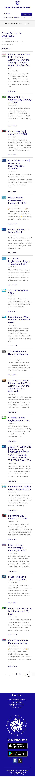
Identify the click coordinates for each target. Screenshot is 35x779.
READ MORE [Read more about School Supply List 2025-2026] (6, 49)
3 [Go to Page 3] (16, 674)
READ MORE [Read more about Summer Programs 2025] (12, 311)
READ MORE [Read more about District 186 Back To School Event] (12, 253)
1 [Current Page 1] (9, 674)
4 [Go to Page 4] (19, 674)
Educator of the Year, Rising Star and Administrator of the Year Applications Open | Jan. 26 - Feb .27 (19, 61)
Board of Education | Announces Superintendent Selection (19, 164)
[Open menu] (7, 14)
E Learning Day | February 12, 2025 (17, 517)
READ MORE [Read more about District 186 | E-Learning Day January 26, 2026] (12, 126)
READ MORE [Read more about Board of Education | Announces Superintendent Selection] (12, 192)
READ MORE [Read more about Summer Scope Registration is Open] (12, 441)
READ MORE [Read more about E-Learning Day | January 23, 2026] (12, 155)
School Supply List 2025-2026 (12, 34)
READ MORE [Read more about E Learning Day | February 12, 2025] (12, 539)
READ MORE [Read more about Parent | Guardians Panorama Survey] (12, 666)
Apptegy (21, 774)
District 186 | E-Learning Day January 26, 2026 (19, 100)
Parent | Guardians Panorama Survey (18, 641)
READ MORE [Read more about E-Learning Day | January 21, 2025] (12, 603)
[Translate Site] (18, 17)
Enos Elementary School (13, 24)
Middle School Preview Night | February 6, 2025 (17, 548)
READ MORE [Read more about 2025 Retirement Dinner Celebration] (12, 375)
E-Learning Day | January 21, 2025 (17, 578)
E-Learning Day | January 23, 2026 (17, 132)
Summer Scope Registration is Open (18, 419)
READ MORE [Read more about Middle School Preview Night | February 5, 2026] (12, 224)
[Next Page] (24, 674)
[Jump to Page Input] (33, 674)
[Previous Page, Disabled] (6, 674)
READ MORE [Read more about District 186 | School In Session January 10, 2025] (12, 634)
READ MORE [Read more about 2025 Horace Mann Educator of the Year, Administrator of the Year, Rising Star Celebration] (12, 412)
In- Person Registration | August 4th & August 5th (19, 261)
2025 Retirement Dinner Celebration (18, 352)
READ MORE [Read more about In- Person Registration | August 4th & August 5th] (12, 285)
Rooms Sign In (27, 14)
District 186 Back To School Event (18, 230)
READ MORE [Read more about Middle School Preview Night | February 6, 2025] (12, 571)
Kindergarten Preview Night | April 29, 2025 (19, 488)
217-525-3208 (16, 707)
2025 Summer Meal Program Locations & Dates (19, 320)
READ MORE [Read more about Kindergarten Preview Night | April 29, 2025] (12, 510)
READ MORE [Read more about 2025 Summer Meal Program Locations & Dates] (12, 345)
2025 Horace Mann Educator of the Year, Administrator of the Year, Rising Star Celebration (19, 386)
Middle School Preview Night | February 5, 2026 (17, 200)
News (28, 24)
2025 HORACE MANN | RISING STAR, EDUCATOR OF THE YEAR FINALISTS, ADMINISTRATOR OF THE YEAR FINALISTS (19, 453)
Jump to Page (28, 674)
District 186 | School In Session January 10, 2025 (20, 611)
